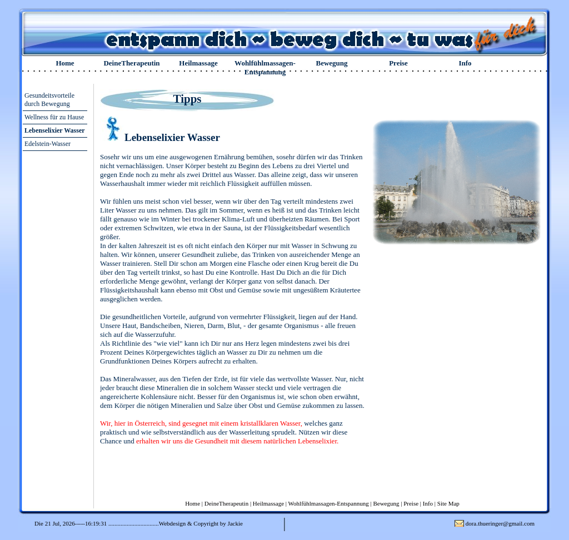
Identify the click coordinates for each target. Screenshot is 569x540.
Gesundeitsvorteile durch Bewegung (49, 100)
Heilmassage (198, 63)
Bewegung (331, 63)
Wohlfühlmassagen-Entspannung (265, 67)
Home (65, 63)
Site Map (448, 503)
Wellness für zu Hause (54, 117)
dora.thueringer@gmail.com (500, 523)
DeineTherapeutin (131, 63)
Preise (398, 63)
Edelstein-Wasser (47, 144)
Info (464, 63)
